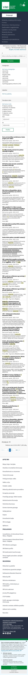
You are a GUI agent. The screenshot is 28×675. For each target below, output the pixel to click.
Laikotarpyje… (6, 115)
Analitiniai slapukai (6, 660)
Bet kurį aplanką (6, 94)
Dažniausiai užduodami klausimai (12, 573)
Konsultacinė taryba (8, 518)
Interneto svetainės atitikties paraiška (13, 606)
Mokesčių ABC (7, 577)
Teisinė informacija (8, 475)
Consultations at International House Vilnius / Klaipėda (13, 535)
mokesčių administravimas (13, 248)
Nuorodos (5, 613)
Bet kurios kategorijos (8, 69)
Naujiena (6, 75)
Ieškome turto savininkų (9, 609)
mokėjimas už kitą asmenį (7, 251)
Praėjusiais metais (7, 113)
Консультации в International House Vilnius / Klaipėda (13, 540)
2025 (5, 76)
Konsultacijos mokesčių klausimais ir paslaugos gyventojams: (13, 621)
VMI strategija (6, 522)
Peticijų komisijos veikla (9, 479)
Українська (22, 49)
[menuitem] (11, 20)
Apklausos (5, 526)
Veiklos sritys (6, 482)
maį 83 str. (20, 248)
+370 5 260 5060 (7, 624)
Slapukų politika (5, 650)
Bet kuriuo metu (6, 104)
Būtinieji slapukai (6, 653)
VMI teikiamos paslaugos (10, 545)
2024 (5, 82)
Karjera (5, 515)
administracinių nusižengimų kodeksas (10, 252)
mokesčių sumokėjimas (7, 250)
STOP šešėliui (6, 597)
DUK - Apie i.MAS (9, 147)
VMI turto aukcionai (8, 589)
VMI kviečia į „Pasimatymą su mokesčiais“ (11, 585)
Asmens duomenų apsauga (10, 508)
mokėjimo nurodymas (17, 251)
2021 (5, 73)
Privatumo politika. (15, 650)
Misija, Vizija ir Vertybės (9, 464)
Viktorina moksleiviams (9, 580)
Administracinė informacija (10, 500)
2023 (5, 78)
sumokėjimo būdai (15, 250)
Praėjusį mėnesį (6, 111)
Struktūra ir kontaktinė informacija (12, 468)
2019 (12, 369)
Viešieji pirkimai (8, 80)
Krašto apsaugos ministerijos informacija (11, 601)
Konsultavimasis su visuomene (11, 471)
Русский (16, 49)
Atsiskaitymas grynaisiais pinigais (12, 569)
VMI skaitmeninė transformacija (11, 552)
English (11, 49)
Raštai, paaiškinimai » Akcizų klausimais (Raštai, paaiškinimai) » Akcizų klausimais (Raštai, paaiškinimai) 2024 (12, 436)
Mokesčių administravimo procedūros (13, 489)
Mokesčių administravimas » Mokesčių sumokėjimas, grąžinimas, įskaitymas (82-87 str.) (13, 255)
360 (17, 450)
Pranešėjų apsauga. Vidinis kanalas (12, 497)
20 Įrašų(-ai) (6, 442)
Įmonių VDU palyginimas (9, 593)
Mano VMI (13, 631)
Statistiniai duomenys (9, 504)
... (5, 450)
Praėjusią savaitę (7, 109)
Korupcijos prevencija (8, 493)
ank (3, 248)
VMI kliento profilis (8, 548)
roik (6, 248)
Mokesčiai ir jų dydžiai (9, 566)
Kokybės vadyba (7, 486)
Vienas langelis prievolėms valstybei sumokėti (12, 556)
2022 (5, 71)
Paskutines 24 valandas (8, 108)
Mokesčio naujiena (19, 354)
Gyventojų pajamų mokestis (11, 84)
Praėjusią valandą (7, 106)
